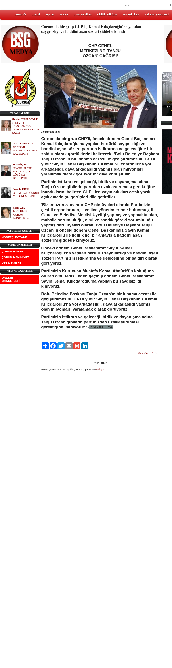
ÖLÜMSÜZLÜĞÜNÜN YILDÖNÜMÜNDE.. (26, 194)
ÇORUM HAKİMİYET (15, 257)
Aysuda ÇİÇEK (22, 189)
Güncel (36, 14)
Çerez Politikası (83, 14)
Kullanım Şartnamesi (156, 14)
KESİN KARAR (11, 263)
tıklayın (100, 369)
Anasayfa (20, 14)
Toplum (50, 14)
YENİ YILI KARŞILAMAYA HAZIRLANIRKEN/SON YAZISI (25, 127)
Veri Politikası (131, 14)
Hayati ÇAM (20, 164)
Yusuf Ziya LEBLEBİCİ (20, 209)
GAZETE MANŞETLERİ (11, 279)
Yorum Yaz (143, 353)
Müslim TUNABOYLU (25, 119)
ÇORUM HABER (12, 251)
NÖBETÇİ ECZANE (14, 237)
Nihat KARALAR (23, 143)
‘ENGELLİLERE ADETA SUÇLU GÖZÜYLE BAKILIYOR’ (22, 173)
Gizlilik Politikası (107, 14)
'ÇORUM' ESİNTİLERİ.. (21, 216)
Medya (64, 14)
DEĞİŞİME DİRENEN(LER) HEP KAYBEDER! (25, 151)
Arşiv (155, 353)
